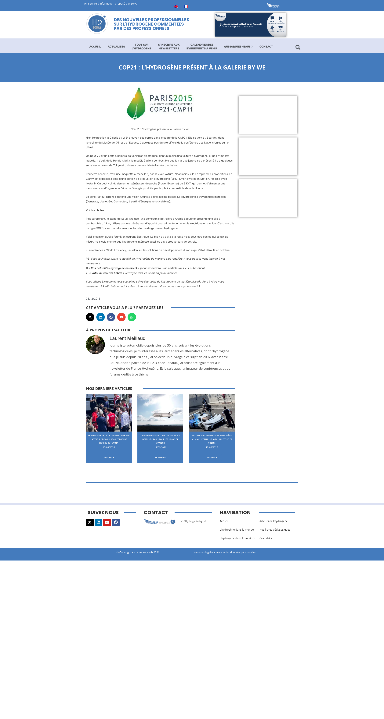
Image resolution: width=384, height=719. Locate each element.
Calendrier (265, 539)
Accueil (95, 46)
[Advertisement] (259, 115)
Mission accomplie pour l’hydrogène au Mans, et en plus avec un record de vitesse (212, 440)
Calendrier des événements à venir (202, 46)
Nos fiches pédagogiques (274, 530)
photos (100, 210)
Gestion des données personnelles (239, 553)
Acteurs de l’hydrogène (273, 522)
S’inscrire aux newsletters (169, 46)
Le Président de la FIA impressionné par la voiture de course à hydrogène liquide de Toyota (108, 440)
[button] (90, 317)
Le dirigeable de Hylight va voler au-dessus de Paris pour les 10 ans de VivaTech (160, 438)
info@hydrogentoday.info (195, 522)
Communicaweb (143, 553)
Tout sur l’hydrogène (141, 46)
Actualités (116, 46)
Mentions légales (204, 553)
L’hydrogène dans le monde (236, 530)
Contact (266, 46)
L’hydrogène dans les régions (237, 539)
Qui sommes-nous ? (238, 46)
